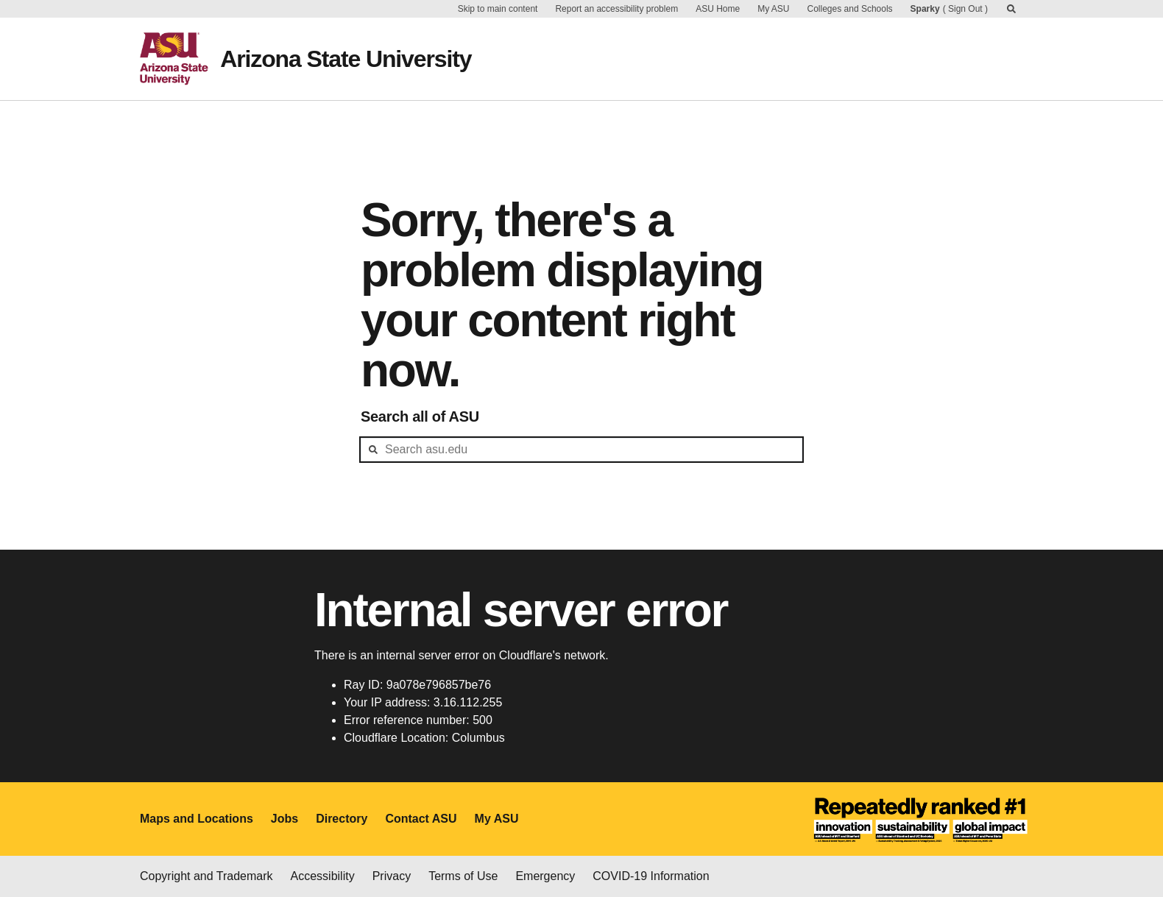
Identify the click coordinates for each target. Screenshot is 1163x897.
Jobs (284, 818)
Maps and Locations (196, 818)
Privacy (391, 876)
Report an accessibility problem (616, 9)
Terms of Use (463, 876)
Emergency (545, 876)
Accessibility (323, 876)
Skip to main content (498, 9)
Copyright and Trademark (206, 876)
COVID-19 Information (651, 876)
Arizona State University (345, 59)
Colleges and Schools (850, 9)
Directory (341, 818)
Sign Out (965, 8)
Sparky (925, 8)
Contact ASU (420, 818)
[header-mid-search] (581, 449)
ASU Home (718, 9)
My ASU (773, 9)
